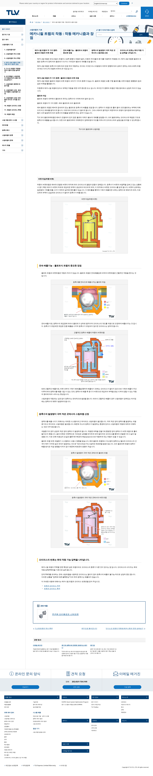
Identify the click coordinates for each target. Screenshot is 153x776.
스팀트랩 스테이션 (9, 719)
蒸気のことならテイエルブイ (12, 12)
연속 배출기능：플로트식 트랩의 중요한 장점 (75, 51)
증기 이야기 (94, 702)
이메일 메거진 (37, 645)
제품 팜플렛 (7, 704)
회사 (122, 707)
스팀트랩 (6, 716)
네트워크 (93, 730)
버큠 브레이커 (8, 750)
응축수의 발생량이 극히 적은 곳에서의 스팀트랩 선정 (103, 51)
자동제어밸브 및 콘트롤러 (11, 729)
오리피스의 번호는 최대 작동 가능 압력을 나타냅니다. (132, 51)
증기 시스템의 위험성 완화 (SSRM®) (72, 704)
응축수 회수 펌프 (37, 719)
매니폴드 (6, 755)
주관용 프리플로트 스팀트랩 (65, 614)
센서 (5, 739)
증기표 (92, 645)
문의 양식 (94, 725)
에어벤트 (6, 747)
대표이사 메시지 (125, 704)
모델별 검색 (7, 702)
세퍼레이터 (7, 734)
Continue (124, 3)
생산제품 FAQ (37, 707)
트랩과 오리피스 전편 (52, 586)
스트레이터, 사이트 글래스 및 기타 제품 (15, 757)
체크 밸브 (7, 744)
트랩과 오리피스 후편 (52, 588)
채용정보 (123, 712)
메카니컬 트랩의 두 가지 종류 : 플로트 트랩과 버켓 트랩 (46, 51)
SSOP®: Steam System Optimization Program (75, 702)
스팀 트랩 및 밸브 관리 (39, 732)
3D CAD (6, 707)
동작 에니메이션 (37, 704)
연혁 (122, 710)
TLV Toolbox (94, 707)
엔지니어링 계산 (96, 704)
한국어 (113, 11)
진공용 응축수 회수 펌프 (40, 721)
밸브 (5, 742)
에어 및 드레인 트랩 (9, 752)
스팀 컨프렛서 (37, 724)
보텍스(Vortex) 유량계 (10, 732)
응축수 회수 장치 (9, 721)
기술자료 (35, 702)
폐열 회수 (7, 724)
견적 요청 (94, 728)
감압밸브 (6, 726)
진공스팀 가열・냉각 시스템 (41, 716)
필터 (5, 737)
